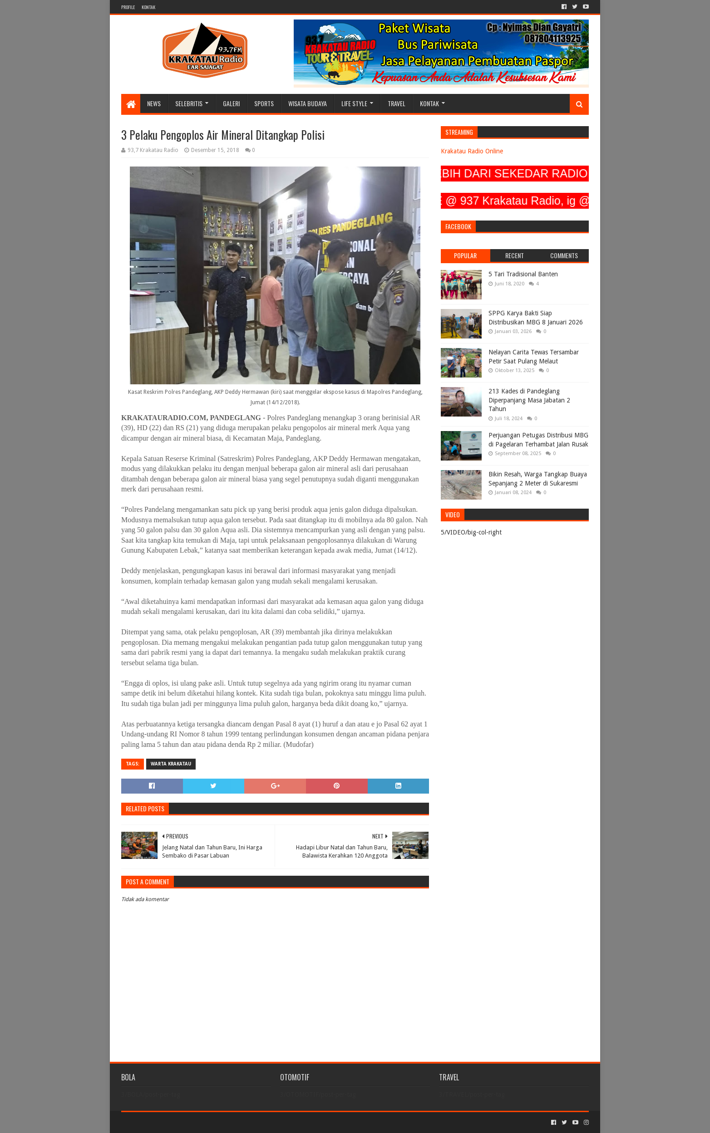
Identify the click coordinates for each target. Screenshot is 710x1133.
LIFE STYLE (354, 103)
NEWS (154, 103)
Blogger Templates (224, 1122)
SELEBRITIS (188, 103)
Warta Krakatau (171, 763)
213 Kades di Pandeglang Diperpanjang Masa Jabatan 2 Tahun (529, 399)
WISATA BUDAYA (307, 103)
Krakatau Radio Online (472, 151)
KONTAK (148, 7)
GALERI (231, 103)
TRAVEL (396, 103)
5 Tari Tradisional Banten (523, 274)
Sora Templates (171, 1122)
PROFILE (128, 7)
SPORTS (264, 103)
